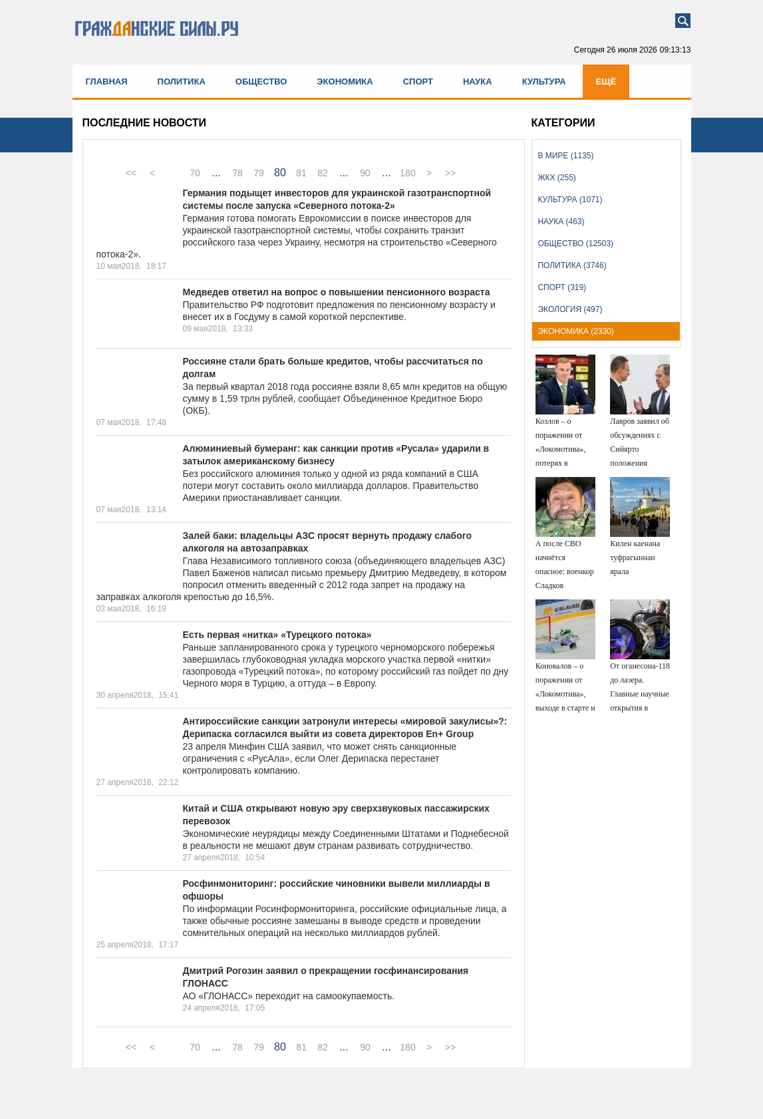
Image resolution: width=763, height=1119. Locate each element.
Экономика (345, 81)
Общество (261, 81)
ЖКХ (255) (556, 177)
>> (450, 173)
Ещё (606, 81)
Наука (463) (560, 221)
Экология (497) (569, 309)
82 (322, 173)
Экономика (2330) (575, 331)
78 (237, 173)
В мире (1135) (565, 155)
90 (365, 173)
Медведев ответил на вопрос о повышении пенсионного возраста (336, 292)
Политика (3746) (571, 265)
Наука (477, 81)
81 (301, 173)
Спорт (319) (561, 287)
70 (195, 173)
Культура (544, 81)
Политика (182, 81)
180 (407, 173)
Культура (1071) (569, 199)
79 (258, 173)
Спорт (418, 81)
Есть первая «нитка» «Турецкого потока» (277, 634)
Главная (107, 81)
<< (131, 173)
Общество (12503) (575, 243)
